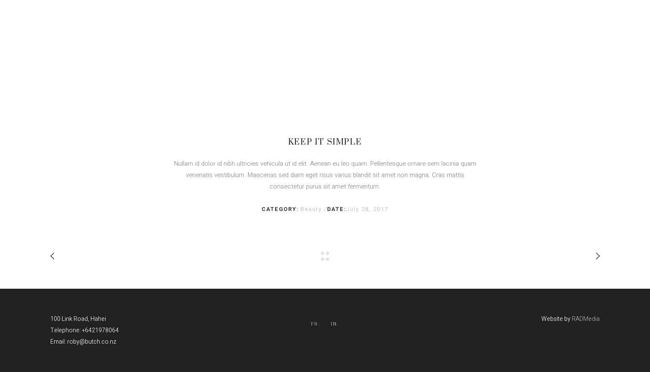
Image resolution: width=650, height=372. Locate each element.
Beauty (312, 209)
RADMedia (586, 319)
